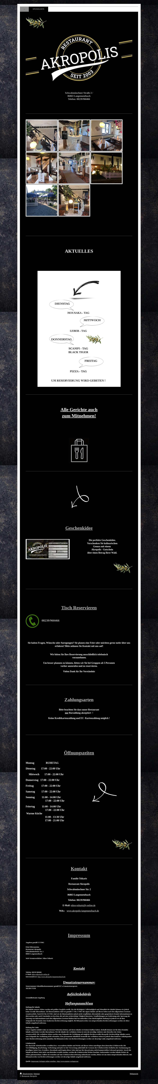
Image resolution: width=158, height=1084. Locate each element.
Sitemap (37, 1074)
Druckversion (26, 1074)
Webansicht (134, 1074)
